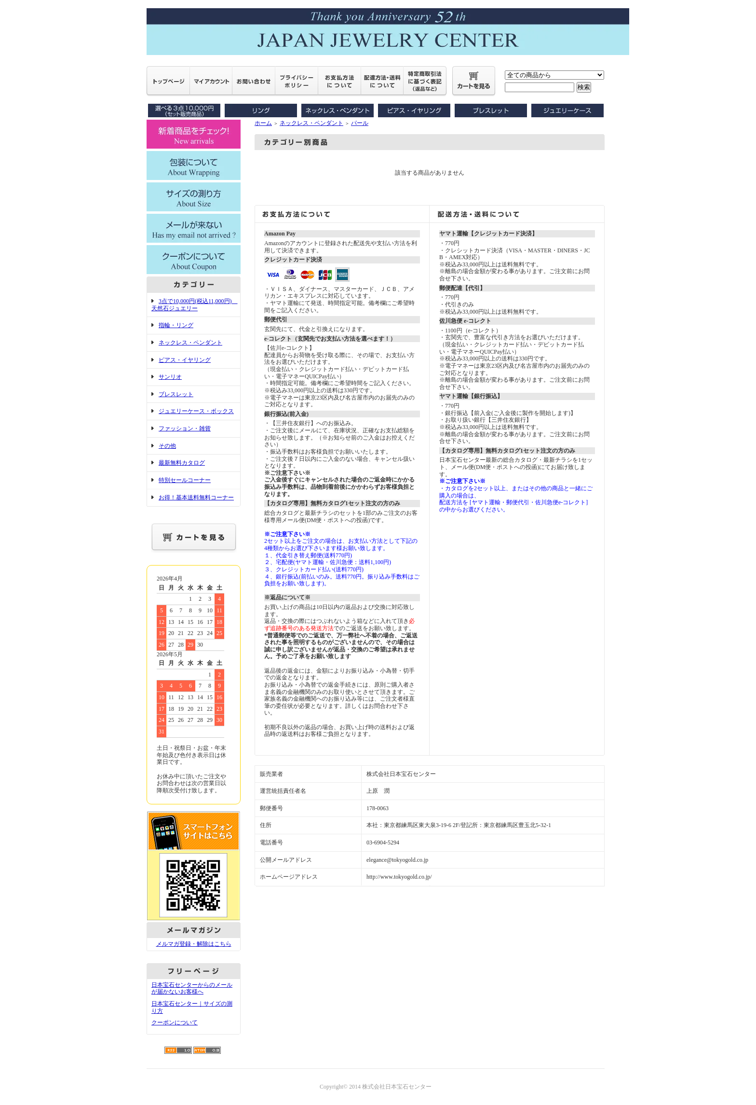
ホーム (263, 123)
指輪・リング (176, 325)
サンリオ (170, 376)
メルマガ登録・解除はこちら (193, 943)
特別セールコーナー (185, 480)
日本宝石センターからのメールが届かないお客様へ (191, 988)
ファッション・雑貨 (185, 428)
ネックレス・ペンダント (190, 342)
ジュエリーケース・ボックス (196, 411)
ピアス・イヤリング (185, 360)
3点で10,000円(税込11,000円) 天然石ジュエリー (194, 305)
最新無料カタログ (182, 462)
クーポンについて (174, 1022)
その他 (167, 445)
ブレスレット (176, 394)
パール (359, 123)
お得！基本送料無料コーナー (196, 497)
